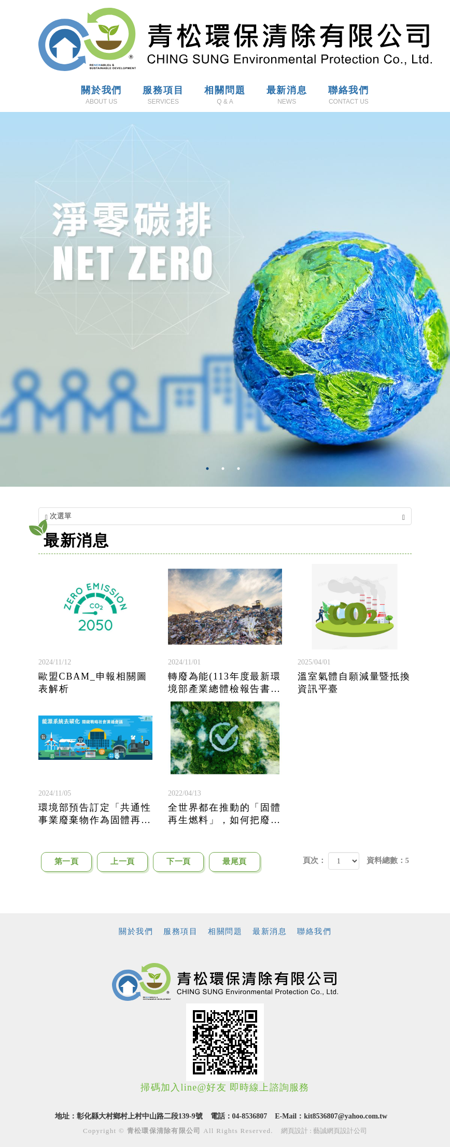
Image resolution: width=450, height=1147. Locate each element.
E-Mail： (289, 1116)
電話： (221, 1116)
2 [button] (225, 468)
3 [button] (240, 468)
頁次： (314, 860)
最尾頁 (234, 861)
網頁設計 (294, 1131)
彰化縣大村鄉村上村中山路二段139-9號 (140, 1116)
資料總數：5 (388, 860)
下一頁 (178, 861)
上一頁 (122, 861)
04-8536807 (250, 1116)
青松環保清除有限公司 (235, 39)
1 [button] (209, 468)
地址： (66, 1116)
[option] (225, 299)
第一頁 (66, 861)
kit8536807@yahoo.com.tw (345, 1116)
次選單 (225, 516)
